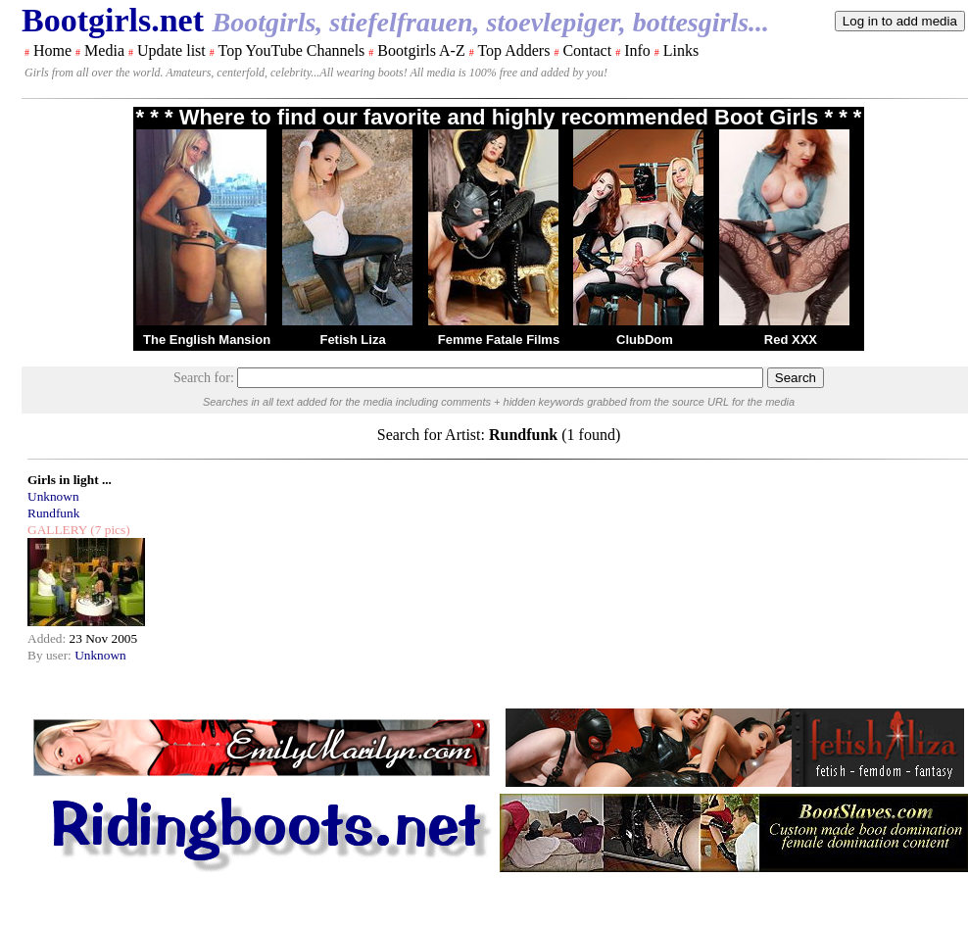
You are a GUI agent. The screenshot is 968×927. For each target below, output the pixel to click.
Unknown (53, 496)
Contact (586, 50)
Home (52, 50)
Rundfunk (53, 513)
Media (104, 50)
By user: (50, 655)
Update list (171, 50)
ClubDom (644, 339)
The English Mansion (206, 339)
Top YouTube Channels (291, 50)
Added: (48, 638)
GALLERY (57, 529)
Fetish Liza (352, 339)
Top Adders (513, 50)
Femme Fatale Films (498, 339)
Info (637, 50)
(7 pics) (108, 529)
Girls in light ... (69, 479)
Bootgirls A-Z (420, 50)
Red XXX (790, 339)
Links (681, 50)
